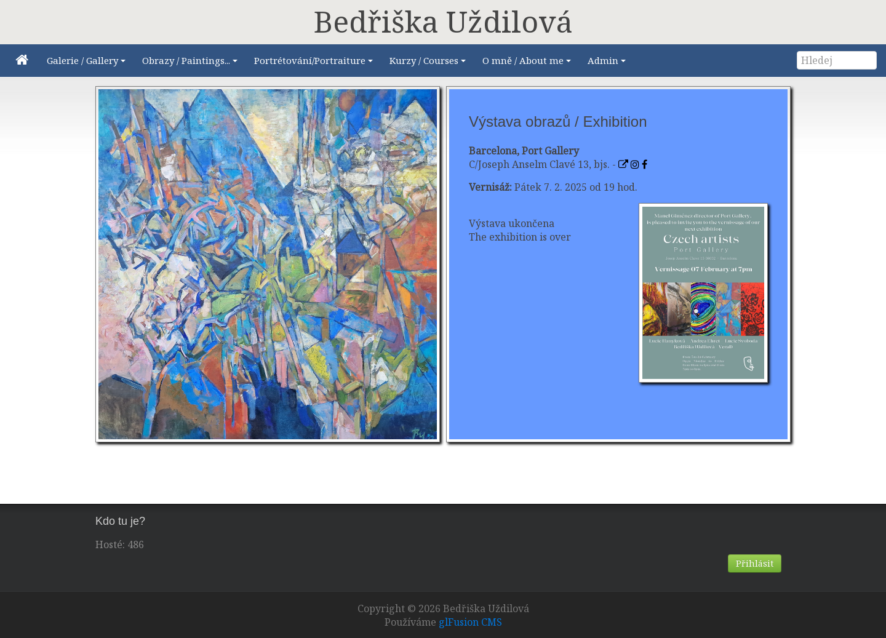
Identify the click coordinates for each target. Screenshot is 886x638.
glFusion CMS (470, 622)
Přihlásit (754, 563)
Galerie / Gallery (88, 63)
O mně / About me (528, 63)
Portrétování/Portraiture (315, 63)
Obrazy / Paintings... (191, 63)
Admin (608, 63)
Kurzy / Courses (429, 63)
